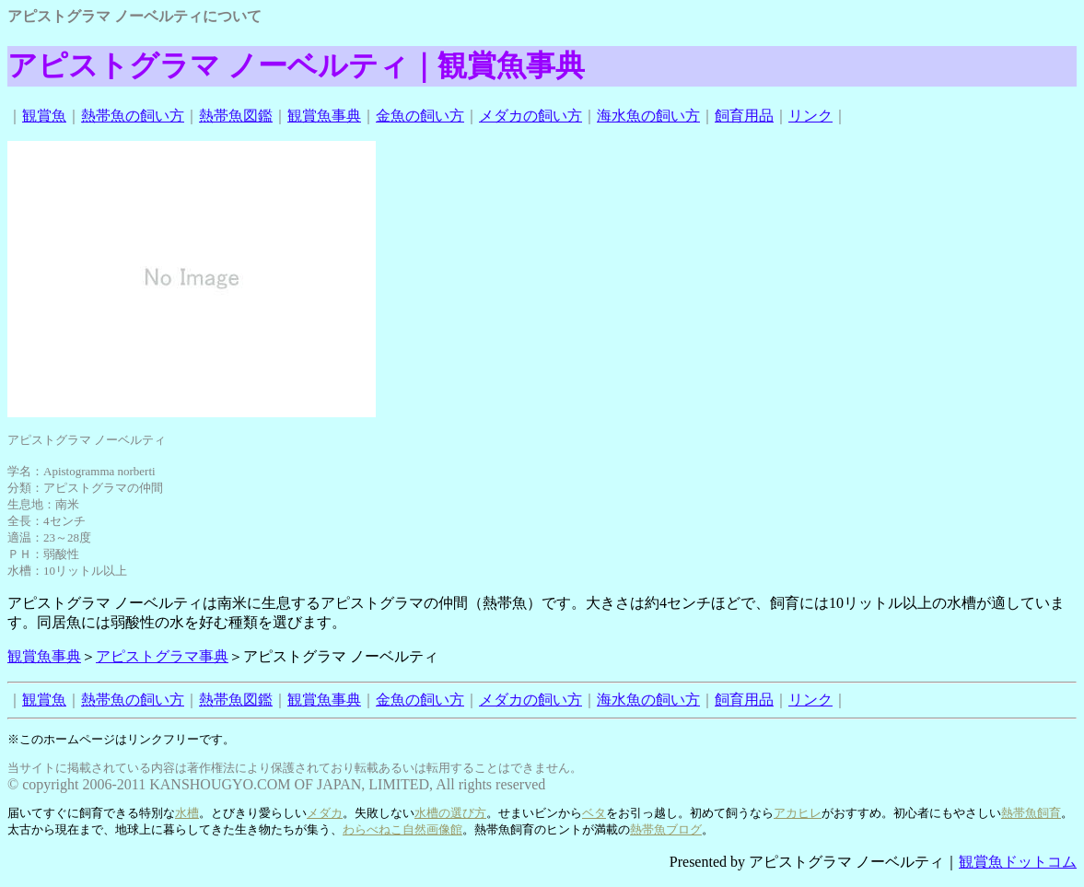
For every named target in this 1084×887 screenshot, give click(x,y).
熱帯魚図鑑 (236, 115)
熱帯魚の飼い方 (132, 115)
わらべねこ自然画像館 (402, 829)
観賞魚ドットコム (1018, 861)
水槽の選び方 (450, 813)
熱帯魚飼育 (1031, 813)
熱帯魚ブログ (666, 829)
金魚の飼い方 (420, 115)
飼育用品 (744, 115)
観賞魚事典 (324, 115)
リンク (810, 115)
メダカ (325, 813)
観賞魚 (44, 115)
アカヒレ (798, 813)
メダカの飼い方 (530, 115)
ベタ (594, 813)
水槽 (187, 813)
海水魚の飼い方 (648, 115)
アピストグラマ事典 (162, 656)
